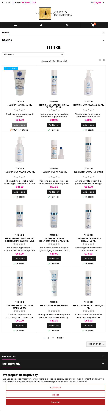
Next (60, 337)
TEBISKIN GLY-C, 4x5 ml (54, 171)
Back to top (96, 344)
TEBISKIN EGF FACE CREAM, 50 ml (88, 306)
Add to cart (19, 125)
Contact (6, 2)
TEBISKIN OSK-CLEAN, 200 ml (88, 104)
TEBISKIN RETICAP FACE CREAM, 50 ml (88, 240)
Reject (55, 394)
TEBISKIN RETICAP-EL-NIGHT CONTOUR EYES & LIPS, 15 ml (19, 240)
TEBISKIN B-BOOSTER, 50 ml (88, 171)
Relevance (34, 55)
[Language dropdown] (98, 2)
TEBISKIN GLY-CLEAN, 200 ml (19, 171)
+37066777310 (29, 2)
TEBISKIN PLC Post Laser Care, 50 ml (19, 306)
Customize (55, 387)
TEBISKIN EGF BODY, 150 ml (54, 305)
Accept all (55, 402)
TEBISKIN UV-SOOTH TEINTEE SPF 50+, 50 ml (54, 106)
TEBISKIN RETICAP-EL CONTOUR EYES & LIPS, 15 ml (54, 240)
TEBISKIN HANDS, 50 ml (19, 104)
